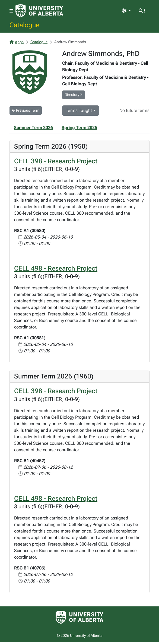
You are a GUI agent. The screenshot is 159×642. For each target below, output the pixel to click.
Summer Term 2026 (33, 127)
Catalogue (24, 24)
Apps (16, 42)
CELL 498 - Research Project (55, 268)
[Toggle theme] (126, 11)
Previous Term (25, 110)
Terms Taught (79, 110)
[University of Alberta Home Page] (39, 10)
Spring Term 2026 (79, 127)
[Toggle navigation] (11, 11)
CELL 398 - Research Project (55, 161)
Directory (73, 94)
